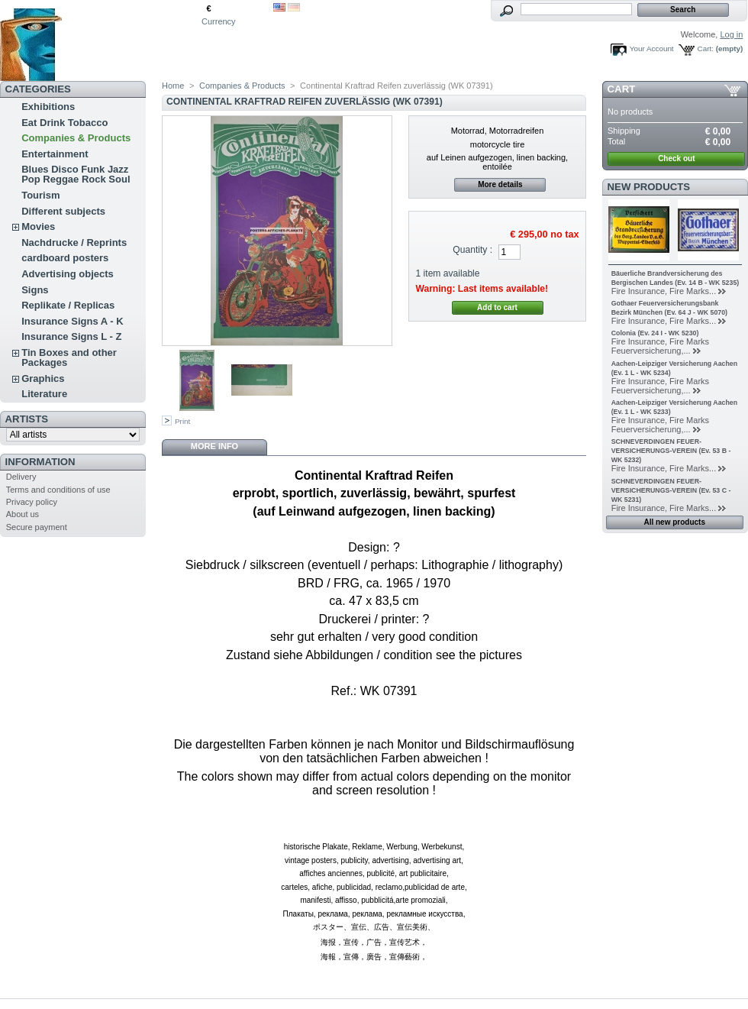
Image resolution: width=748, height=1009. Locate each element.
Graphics (42, 378)
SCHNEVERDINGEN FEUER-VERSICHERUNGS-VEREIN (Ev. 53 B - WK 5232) (671, 451)
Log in (731, 34)
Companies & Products (76, 138)
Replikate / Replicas (67, 305)
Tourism (40, 195)
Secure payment (36, 527)
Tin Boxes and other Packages (69, 357)
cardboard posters (64, 258)
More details (500, 184)
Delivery (21, 476)
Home (173, 85)
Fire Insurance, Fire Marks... (664, 291)
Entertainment (54, 154)
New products (649, 186)
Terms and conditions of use (58, 489)
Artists (26, 419)
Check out (676, 158)
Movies (38, 226)
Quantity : (472, 249)
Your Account (652, 48)
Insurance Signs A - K (72, 321)
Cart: (706, 48)
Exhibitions (48, 106)
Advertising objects (67, 274)
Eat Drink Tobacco (64, 122)
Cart (622, 89)
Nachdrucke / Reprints (74, 242)
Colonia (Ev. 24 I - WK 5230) (655, 333)
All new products (674, 522)
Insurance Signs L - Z (71, 336)
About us (22, 514)
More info (214, 446)
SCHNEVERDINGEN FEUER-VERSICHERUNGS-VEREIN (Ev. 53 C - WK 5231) (671, 490)
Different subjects (63, 211)
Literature (44, 393)
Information (40, 461)
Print (182, 421)
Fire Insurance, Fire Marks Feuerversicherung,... (660, 346)
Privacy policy (31, 501)
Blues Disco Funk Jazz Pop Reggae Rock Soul (75, 174)
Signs (34, 290)
